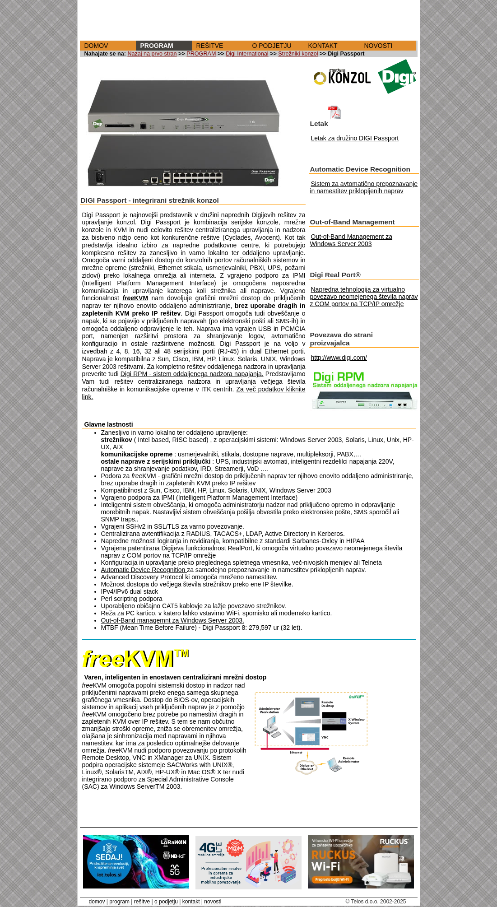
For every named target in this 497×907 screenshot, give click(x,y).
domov (97, 901)
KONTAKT (323, 45)
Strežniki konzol (298, 54)
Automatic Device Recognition (144, 569)
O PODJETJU (272, 45)
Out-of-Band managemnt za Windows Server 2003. (173, 620)
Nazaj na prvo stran (152, 54)
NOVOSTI (378, 45)
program (119, 901)
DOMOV (96, 45)
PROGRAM (156, 45)
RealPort (240, 548)
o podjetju (166, 901)
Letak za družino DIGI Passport (355, 138)
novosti (212, 901)
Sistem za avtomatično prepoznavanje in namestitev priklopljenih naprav (364, 187)
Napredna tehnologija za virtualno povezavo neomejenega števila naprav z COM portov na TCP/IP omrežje (364, 296)
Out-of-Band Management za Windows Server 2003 (351, 240)
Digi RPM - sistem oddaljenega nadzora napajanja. (192, 373)
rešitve (142, 901)
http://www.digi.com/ (339, 357)
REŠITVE (209, 45)
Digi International (247, 54)
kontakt (191, 901)
